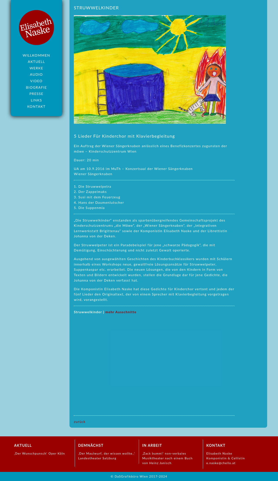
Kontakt (36, 106)
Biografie (36, 87)
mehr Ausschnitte (120, 312)
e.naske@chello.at (220, 463)
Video (36, 81)
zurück (80, 422)
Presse (36, 93)
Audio (36, 74)
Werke (36, 68)
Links (36, 100)
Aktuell (36, 61)
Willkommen (36, 55)
